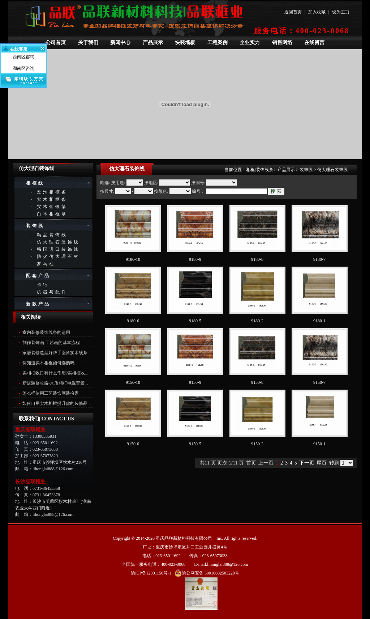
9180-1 (319, 320)
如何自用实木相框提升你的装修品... (56, 403)
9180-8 (257, 259)
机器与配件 (52, 291)
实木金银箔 (52, 206)
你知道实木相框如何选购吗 (48, 362)
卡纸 (43, 284)
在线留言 (314, 42)
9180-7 (319, 259)
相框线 (35, 183)
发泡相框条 (52, 192)
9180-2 (257, 320)
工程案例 (217, 42)
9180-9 (195, 259)
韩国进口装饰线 (58, 249)
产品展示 (153, 42)
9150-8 (257, 382)
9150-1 (319, 443)
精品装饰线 (52, 234)
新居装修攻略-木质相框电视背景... (55, 383)
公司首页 (56, 42)
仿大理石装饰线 (58, 242)
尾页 (322, 463)
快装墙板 (185, 42)
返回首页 (293, 11)
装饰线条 (264, 169)
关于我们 (88, 42)
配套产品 (38, 275)
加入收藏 (317, 11)
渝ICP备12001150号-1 (151, 573)
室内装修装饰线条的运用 (46, 332)
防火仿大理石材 (58, 256)
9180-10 (133, 259)
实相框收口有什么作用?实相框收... (55, 373)
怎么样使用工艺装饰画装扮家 (50, 393)
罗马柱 (46, 263)
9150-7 (319, 382)
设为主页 (340, 11)
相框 (250, 169)
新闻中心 (120, 42)
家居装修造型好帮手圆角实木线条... (56, 352)
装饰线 (35, 225)
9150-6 (133, 443)
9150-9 (195, 382)
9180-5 (195, 320)
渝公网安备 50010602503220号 (207, 573)
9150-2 (257, 443)
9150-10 (133, 382)
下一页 (306, 463)
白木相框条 (52, 213)
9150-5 (195, 443)
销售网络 (282, 42)
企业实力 (250, 42)
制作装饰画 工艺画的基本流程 (51, 342)
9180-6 (133, 320)
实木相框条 (52, 199)
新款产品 (38, 303)
